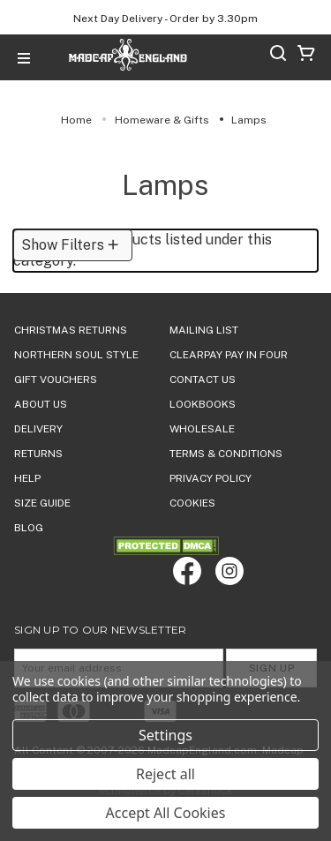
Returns (38, 453)
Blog (28, 528)
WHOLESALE (202, 429)
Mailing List (203, 330)
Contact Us (202, 379)
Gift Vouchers (55, 379)
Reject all (165, 774)
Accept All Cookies (166, 812)
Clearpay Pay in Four (228, 355)
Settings (165, 735)
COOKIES (192, 503)
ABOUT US (40, 404)
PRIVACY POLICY (210, 478)
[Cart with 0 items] (306, 56)
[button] (72, 245)
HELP (27, 478)
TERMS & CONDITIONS (225, 453)
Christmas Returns (70, 330)
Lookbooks (202, 404)
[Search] (278, 56)
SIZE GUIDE (42, 503)
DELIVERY (38, 429)
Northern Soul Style (76, 355)
